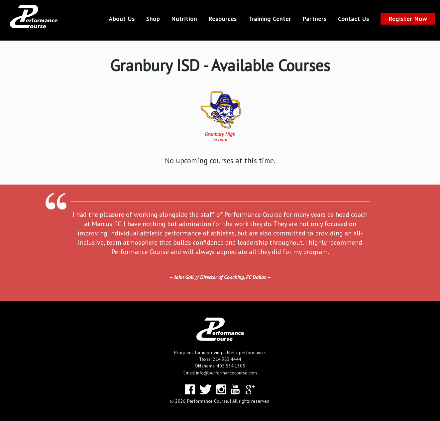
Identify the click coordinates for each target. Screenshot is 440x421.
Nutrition (184, 19)
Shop (153, 19)
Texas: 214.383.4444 (220, 359)
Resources (222, 19)
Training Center (269, 19)
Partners (314, 19)
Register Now (407, 19)
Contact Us (353, 19)
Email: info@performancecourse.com (220, 373)
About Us (122, 19)
